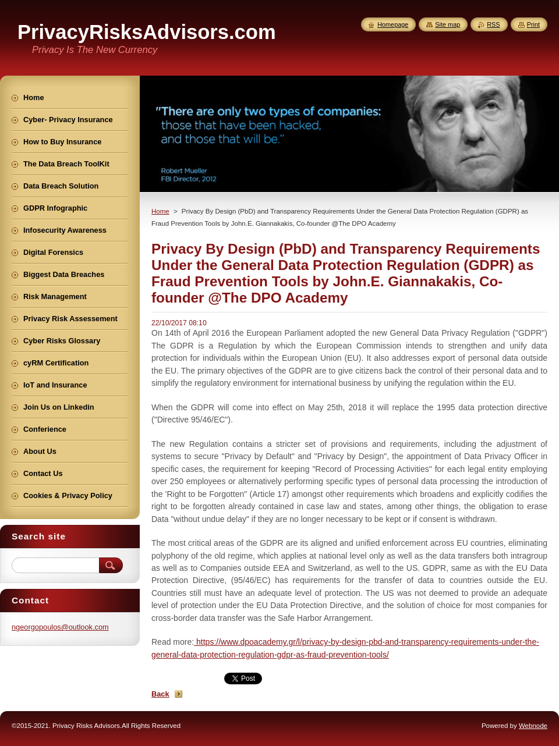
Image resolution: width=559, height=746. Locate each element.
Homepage (392, 24)
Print (533, 24)
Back (160, 694)
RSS (493, 24)
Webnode (533, 725)
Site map (447, 24)
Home (160, 211)
